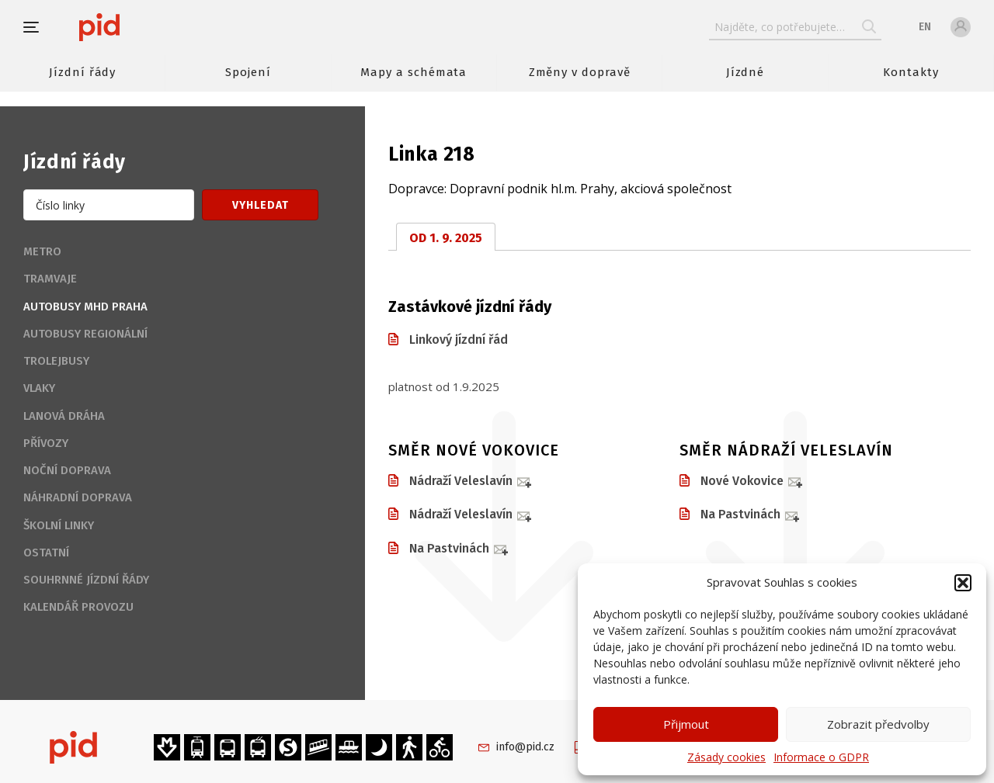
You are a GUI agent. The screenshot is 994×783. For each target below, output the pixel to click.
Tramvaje (50, 279)
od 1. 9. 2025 (445, 237)
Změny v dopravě (580, 72)
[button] (963, 583)
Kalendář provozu (78, 607)
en (925, 26)
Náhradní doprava (77, 497)
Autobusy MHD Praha (85, 307)
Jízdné (745, 72)
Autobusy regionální (85, 334)
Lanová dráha (64, 416)
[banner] (145, 27)
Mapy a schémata (413, 72)
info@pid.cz (525, 747)
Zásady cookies (726, 757)
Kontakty (911, 72)
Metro (42, 251)
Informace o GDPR (821, 757)
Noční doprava (67, 470)
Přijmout (686, 724)
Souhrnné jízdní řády (86, 580)
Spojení (248, 72)
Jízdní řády (82, 72)
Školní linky (58, 525)
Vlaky (39, 388)
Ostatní (46, 553)
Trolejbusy (56, 361)
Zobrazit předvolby (878, 724)
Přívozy (45, 443)
